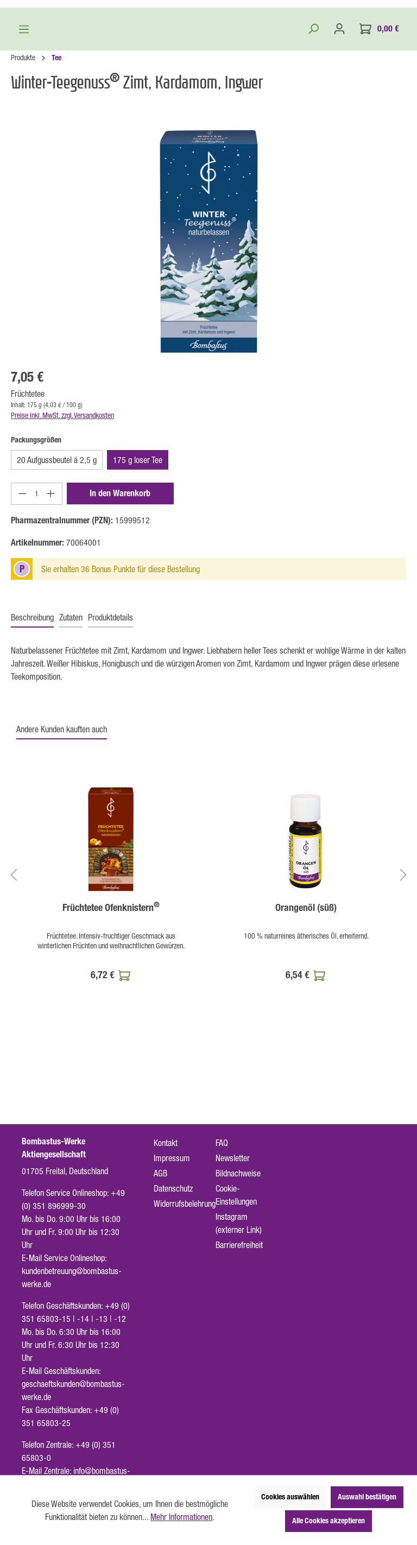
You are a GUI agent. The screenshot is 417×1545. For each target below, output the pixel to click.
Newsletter (233, 1158)
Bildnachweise (238, 1173)
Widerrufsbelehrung (185, 1203)
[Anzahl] (37, 615)
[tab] (32, 739)
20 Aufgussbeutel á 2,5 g (57, 581)
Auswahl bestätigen (367, 1497)
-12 (120, 1319)
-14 (83, 1319)
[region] (208, 362)
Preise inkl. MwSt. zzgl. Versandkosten (62, 537)
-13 (102, 1319)
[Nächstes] (403, 996)
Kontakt (166, 1143)
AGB (160, 1173)
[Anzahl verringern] (22, 615)
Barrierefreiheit (239, 1245)
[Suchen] (313, 150)
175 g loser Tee (137, 581)
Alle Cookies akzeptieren (328, 1520)
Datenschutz (173, 1188)
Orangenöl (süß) (306, 1029)
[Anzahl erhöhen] (51, 615)
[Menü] (24, 151)
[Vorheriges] (13, 996)
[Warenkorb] (379, 150)
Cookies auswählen (290, 1497)
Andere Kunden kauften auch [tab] (61, 851)
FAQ (222, 1143)
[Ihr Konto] (339, 150)
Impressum (172, 1158)
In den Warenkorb (120, 615)
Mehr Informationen (181, 1517)
